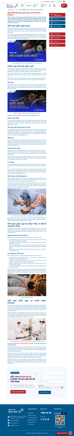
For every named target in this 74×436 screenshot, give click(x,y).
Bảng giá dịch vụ (31, 422)
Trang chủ (22, 5)
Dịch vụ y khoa (35, 5)
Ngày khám (41, 385)
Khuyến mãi (30, 413)
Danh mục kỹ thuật (32, 419)
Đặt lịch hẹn (63, 5)
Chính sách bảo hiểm (32, 417)
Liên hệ (53, 1)
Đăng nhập (59, 1)
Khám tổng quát (43, 5)
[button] (64, 1)
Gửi (64, 413)
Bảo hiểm (54, 5)
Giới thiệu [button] (28, 5)
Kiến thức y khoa (31, 415)
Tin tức (50, 5)
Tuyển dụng (30, 424)
